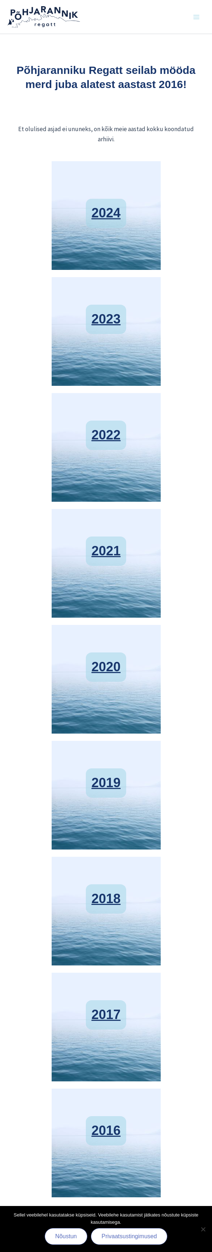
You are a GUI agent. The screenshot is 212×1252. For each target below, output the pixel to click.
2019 (105, 772)
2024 (105, 209)
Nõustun (66, 1236)
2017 (105, 1004)
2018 (105, 888)
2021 (105, 541)
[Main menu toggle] (196, 17)
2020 (105, 657)
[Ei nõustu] (203, 1229)
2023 (105, 309)
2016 (105, 1120)
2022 (105, 425)
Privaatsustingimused (129, 1236)
